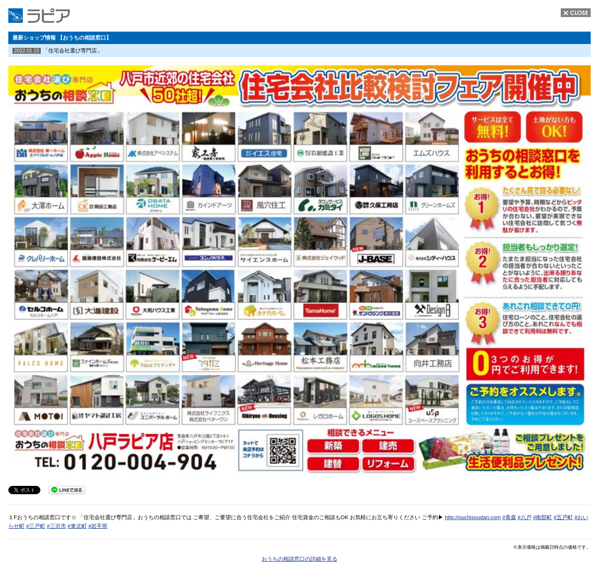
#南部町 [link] (542, 517)
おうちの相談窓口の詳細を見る (299, 559)
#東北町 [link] (77, 526)
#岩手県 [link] (97, 526)
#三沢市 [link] (56, 526)
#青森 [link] (509, 517)
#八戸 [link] (524, 517)
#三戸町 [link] (35, 526)
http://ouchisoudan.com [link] (472, 517)
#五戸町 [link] (563, 517)
